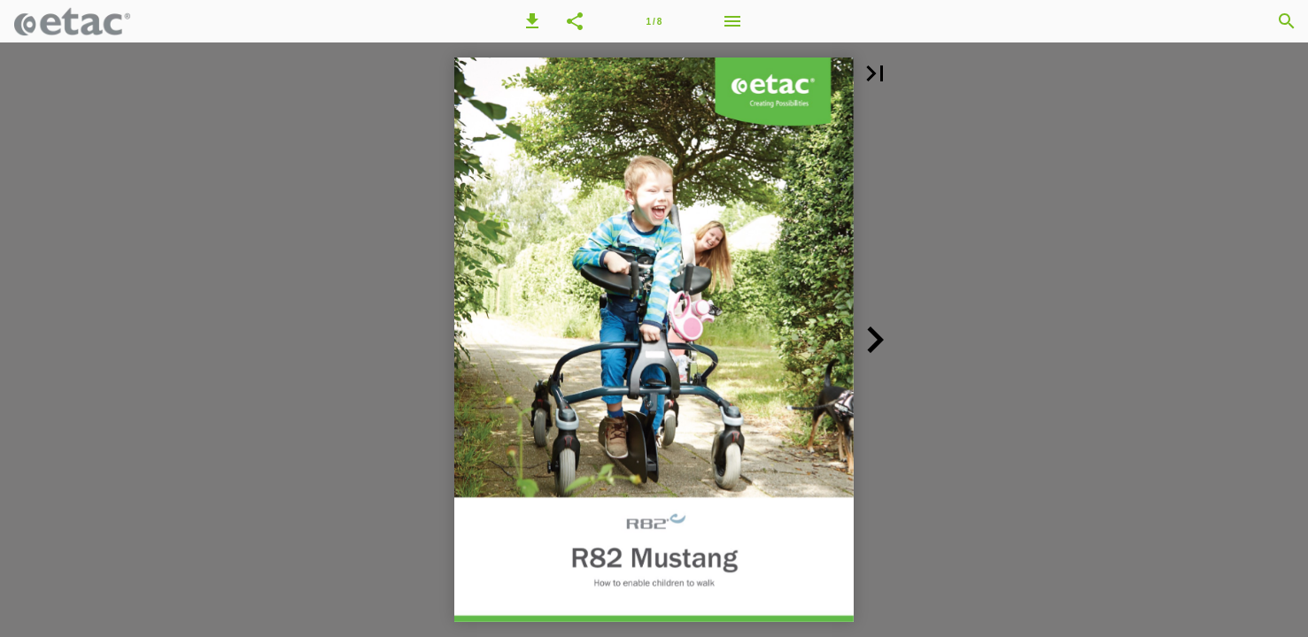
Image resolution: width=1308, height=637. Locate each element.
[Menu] (732, 21)
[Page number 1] (653, 21)
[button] (532, 21)
